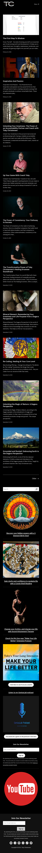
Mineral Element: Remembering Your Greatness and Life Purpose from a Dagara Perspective (21, 316)
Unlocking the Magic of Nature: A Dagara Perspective (20, 405)
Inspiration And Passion (13, 81)
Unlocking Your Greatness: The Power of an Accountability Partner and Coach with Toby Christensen (21, 128)
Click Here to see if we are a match (21, 685)
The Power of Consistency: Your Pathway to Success (20, 221)
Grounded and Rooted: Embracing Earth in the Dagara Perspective (21, 452)
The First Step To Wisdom (14, 38)
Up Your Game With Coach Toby (16, 175)
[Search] (36, 489)
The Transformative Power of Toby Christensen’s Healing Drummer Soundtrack (17, 269)
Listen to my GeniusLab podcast (21, 692)
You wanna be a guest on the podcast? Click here (21, 736)
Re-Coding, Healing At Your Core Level (19, 361)
